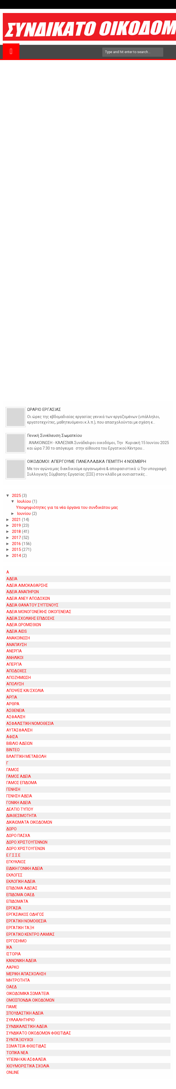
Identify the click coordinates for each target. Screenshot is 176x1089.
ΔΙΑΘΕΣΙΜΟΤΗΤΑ (21, 815)
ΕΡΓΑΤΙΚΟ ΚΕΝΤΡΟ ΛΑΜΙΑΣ (30, 934)
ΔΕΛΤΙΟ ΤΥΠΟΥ (19, 809)
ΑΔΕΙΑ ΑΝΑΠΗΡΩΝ (22, 592)
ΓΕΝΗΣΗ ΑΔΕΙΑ (19, 796)
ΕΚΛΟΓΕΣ (14, 875)
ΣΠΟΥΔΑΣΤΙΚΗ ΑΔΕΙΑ (25, 1013)
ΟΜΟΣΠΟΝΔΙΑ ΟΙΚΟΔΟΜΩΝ (30, 1000)
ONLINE (12, 1072)
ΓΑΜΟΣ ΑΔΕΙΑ (18, 776)
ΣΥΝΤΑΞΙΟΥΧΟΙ (19, 1040)
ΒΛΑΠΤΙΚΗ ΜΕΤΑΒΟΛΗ (26, 756)
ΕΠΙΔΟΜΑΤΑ (17, 901)
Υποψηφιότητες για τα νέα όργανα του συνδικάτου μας (67, 507)
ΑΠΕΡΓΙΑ (14, 664)
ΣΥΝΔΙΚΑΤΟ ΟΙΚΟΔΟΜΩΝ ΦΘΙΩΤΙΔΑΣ (38, 1033)
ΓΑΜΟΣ (12, 770)
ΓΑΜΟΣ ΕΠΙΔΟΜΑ (21, 783)
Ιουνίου (24, 513)
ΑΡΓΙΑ (11, 697)
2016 (17, 543)
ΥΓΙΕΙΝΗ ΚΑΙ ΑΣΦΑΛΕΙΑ (26, 1059)
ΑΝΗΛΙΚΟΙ (14, 657)
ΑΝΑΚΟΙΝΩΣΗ (18, 638)
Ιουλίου (24, 501)
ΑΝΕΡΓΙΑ (14, 651)
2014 (17, 555)
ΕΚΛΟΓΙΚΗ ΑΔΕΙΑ (20, 881)
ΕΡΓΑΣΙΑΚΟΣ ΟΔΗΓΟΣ (25, 914)
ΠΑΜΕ (11, 1007)
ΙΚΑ (9, 947)
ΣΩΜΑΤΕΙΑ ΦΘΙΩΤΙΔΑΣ (26, 1046)
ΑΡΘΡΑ (12, 704)
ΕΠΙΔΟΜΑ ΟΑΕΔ (20, 895)
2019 (17, 525)
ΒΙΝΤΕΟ (13, 750)
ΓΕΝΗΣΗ (13, 789)
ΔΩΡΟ (11, 829)
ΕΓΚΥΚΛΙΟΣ (16, 862)
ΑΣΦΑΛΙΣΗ (15, 717)
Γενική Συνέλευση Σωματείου (54, 435)
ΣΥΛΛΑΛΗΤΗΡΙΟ (20, 1020)
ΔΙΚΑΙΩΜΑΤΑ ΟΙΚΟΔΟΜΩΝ (29, 822)
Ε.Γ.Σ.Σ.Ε (13, 855)
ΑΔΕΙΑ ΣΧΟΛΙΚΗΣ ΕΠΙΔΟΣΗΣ (30, 618)
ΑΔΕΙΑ (11, 579)
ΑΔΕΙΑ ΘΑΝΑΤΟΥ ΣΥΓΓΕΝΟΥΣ (32, 605)
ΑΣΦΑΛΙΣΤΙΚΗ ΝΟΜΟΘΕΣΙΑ (30, 723)
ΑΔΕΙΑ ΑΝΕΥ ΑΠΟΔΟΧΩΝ (28, 598)
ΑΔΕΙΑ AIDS (16, 631)
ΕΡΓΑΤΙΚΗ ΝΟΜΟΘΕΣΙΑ (26, 921)
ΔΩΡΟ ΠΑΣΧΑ (18, 835)
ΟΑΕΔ (11, 987)
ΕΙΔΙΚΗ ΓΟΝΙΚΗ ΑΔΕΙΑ (24, 868)
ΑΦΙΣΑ (12, 737)
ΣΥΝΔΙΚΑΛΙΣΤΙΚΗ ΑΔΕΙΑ (26, 1026)
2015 (17, 549)
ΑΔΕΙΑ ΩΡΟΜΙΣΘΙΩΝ (23, 625)
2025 (17, 495)
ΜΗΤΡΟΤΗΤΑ (18, 980)
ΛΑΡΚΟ (12, 967)
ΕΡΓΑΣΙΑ (13, 908)
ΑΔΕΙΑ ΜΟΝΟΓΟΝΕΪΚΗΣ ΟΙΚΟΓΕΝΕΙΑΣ (38, 612)
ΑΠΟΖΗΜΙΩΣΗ (18, 677)
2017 (17, 537)
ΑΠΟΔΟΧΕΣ (16, 671)
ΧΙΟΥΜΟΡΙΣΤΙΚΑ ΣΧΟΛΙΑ (27, 1066)
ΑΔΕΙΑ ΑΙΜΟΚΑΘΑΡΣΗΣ (27, 585)
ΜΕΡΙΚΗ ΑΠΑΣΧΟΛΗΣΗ (26, 974)
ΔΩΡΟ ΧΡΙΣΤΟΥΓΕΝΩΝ (25, 848)
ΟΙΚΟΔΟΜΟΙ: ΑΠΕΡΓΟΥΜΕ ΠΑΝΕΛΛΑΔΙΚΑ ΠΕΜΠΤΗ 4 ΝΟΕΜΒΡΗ (86, 461)
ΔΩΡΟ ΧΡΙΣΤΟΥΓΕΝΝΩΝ (26, 842)
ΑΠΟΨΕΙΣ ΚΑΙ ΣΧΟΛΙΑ (25, 690)
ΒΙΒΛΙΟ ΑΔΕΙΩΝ (19, 743)
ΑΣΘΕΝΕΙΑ (15, 710)
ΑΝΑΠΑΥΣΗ (16, 644)
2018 (17, 531)
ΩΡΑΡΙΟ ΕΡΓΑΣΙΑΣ (44, 409)
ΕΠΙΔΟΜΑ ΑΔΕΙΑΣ (21, 888)
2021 (17, 519)
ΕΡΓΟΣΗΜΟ (16, 941)
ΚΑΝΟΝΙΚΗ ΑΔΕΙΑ (21, 960)
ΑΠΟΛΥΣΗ (15, 684)
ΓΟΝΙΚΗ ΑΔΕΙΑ (18, 802)
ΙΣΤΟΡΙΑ (13, 954)
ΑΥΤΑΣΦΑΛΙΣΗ (19, 730)
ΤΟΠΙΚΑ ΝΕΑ (17, 1053)
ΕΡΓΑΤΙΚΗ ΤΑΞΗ (20, 927)
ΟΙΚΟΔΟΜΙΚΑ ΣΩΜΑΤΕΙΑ (27, 993)
